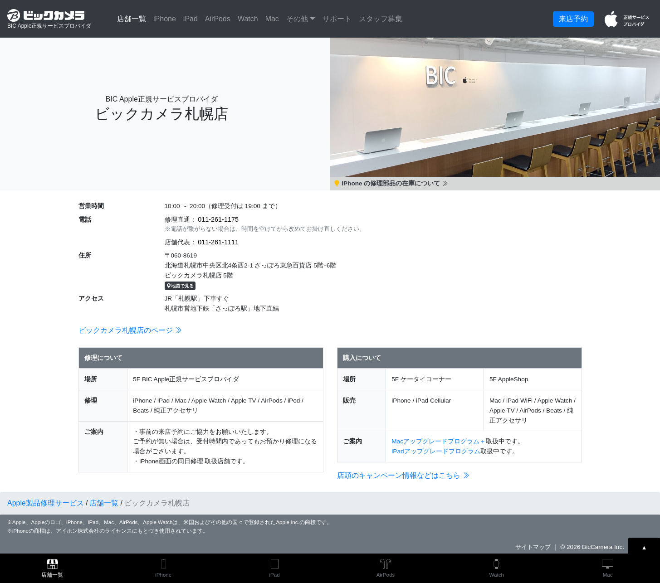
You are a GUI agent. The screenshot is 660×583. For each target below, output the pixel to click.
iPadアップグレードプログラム (435, 451)
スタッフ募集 (380, 19)
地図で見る (180, 285)
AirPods (217, 19)
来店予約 (573, 19)
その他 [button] (298, 19)
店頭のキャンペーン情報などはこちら (403, 475)
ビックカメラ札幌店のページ (130, 330)
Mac (272, 19)
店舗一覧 (131, 19)
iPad (190, 19)
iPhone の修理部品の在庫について (391, 183)
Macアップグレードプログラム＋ (438, 441)
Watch (248, 19)
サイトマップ (533, 547)
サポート (337, 19)
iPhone (164, 19)
